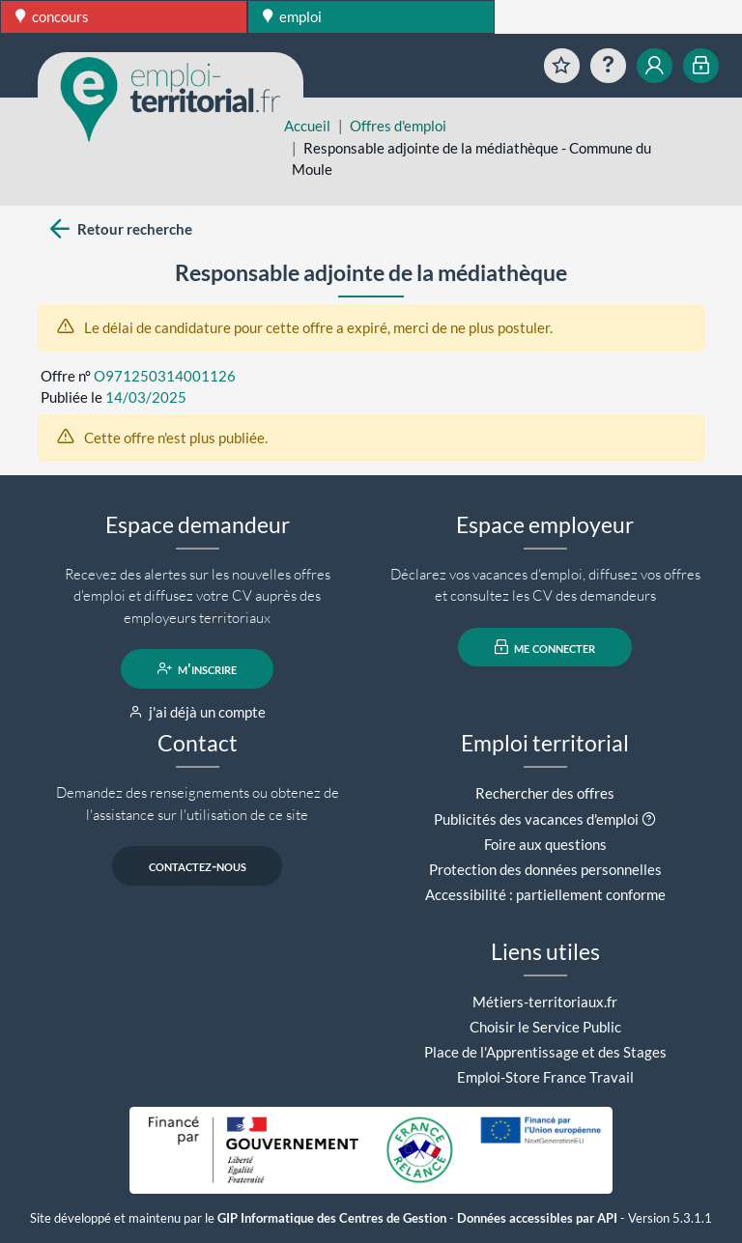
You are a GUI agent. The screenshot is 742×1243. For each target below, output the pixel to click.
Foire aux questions (545, 844)
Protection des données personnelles (545, 869)
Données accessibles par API (537, 1218)
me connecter (545, 647)
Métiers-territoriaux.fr (544, 1001)
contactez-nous (197, 865)
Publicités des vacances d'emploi (536, 819)
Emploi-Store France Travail (545, 1077)
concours (52, 16)
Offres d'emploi (398, 125)
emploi (292, 16)
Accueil (307, 125)
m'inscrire (197, 668)
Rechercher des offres (544, 793)
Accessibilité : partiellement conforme (545, 894)
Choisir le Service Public (545, 1026)
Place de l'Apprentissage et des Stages (545, 1051)
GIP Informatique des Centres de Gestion (331, 1218)
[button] (649, 819)
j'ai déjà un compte (197, 711)
